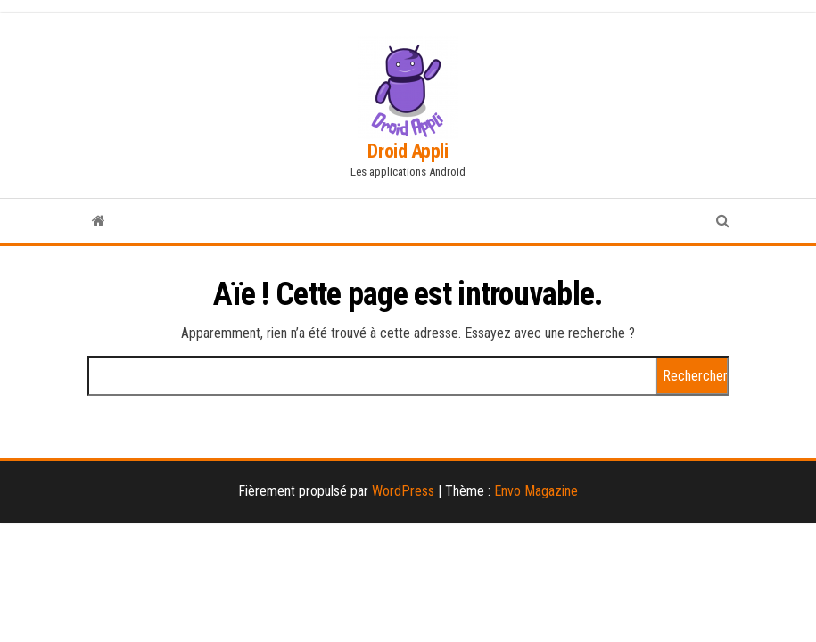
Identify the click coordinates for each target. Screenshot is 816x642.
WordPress (403, 490)
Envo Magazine (536, 490)
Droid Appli (407, 151)
